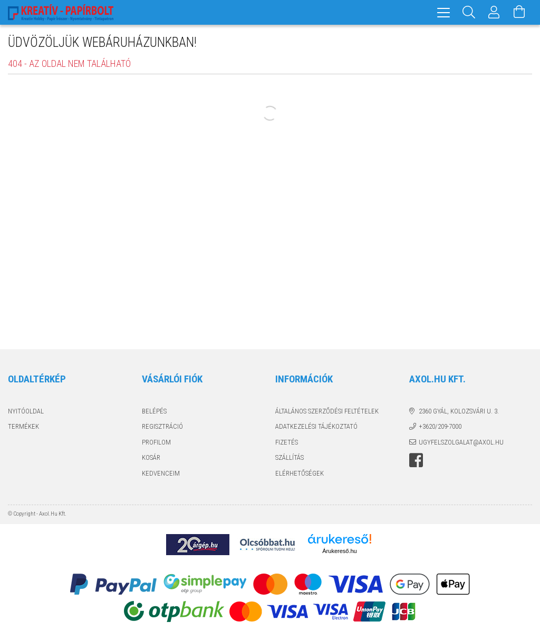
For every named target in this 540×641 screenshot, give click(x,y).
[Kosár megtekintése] (519, 12)
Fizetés (286, 442)
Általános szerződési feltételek (327, 411)
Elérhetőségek (299, 473)
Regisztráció (162, 426)
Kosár (151, 457)
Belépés (154, 411)
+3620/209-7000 (440, 426)
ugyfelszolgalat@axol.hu (461, 442)
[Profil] (494, 12)
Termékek (23, 426)
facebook (416, 460)
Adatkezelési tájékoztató (316, 426)
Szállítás (289, 457)
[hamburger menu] (443, 12)
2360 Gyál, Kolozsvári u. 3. (459, 411)
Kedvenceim (161, 473)
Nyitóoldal (26, 411)
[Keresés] (468, 12)
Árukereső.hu (339, 551)
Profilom (156, 442)
